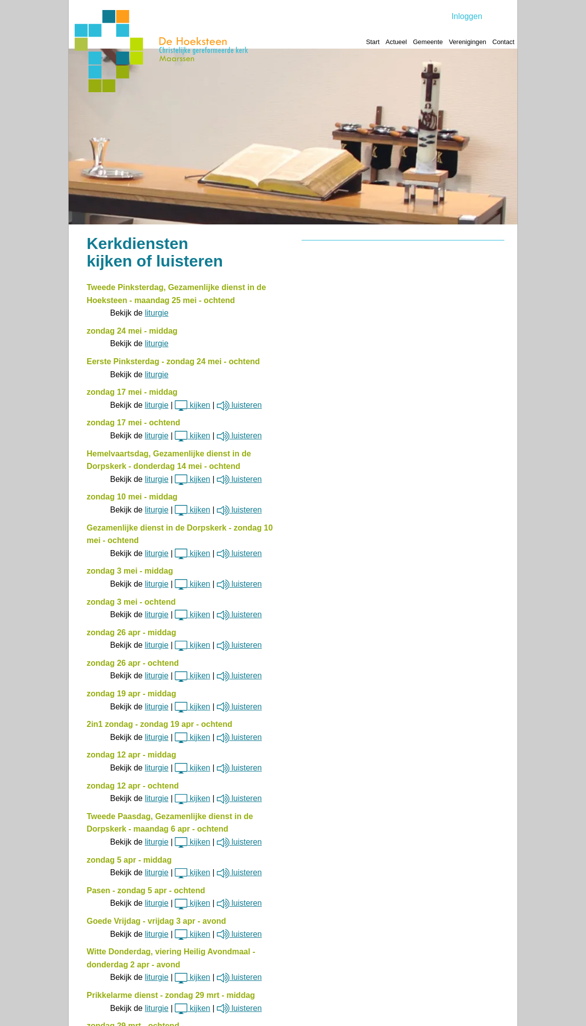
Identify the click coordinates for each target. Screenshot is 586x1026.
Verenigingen (467, 42)
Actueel (396, 42)
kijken (192, 405)
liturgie (156, 313)
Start (373, 42)
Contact (503, 42)
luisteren (239, 405)
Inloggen (466, 16)
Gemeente (428, 42)
